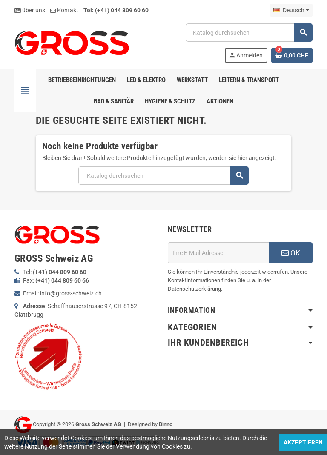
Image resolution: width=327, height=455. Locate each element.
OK (290, 253)
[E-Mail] (218, 252)
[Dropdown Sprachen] (291, 10)
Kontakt (64, 10)
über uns (29, 10)
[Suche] (249, 32)
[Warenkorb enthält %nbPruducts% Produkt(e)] (292, 55)
